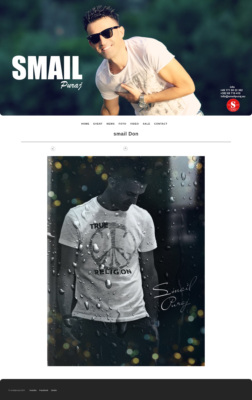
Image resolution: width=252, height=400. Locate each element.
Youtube (33, 390)
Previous (53, 149)
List (125, 149)
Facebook (44, 390)
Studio (54, 390)
